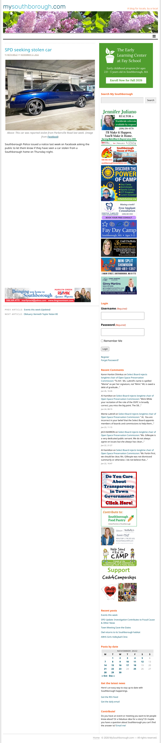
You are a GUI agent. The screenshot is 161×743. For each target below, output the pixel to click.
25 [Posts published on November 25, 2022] (135, 668)
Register (105, 356)
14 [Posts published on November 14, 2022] (105, 665)
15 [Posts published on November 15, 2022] (112, 665)
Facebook (52, 136)
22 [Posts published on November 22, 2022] (112, 668)
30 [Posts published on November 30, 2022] (120, 672)
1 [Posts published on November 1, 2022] (112, 658)
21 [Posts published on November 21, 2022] (105, 668)
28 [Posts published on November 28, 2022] (105, 672)
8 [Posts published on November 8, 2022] (112, 661)
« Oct (104, 675)
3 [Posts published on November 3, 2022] (127, 658)
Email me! (121, 725)
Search (150, 100)
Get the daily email (110, 701)
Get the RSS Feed (109, 697)
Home (96, 737)
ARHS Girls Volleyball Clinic (114, 636)
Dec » (112, 675)
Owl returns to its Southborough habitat (120, 632)
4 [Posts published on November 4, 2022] (135, 658)
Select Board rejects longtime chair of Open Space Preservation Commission (124, 377)
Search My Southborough (117, 94)
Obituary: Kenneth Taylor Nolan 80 (41, 314)
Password (113, 325)
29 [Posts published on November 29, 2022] (112, 672)
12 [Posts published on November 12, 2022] (142, 661)
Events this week (37, 309)
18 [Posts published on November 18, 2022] (135, 665)
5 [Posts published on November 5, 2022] (142, 658)
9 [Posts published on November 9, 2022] (120, 661)
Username (114, 308)
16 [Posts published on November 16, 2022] (120, 665)
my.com (34, 6)
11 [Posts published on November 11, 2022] (135, 661)
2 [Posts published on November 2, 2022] (120, 658)
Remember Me (113, 341)
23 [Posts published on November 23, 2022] (120, 668)
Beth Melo (12, 54)
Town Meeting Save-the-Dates (116, 627)
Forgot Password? (110, 360)
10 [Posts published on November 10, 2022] (127, 661)
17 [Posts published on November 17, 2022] (127, 665)
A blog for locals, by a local (142, 8)
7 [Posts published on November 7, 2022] (105, 661)
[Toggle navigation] (154, 36)
